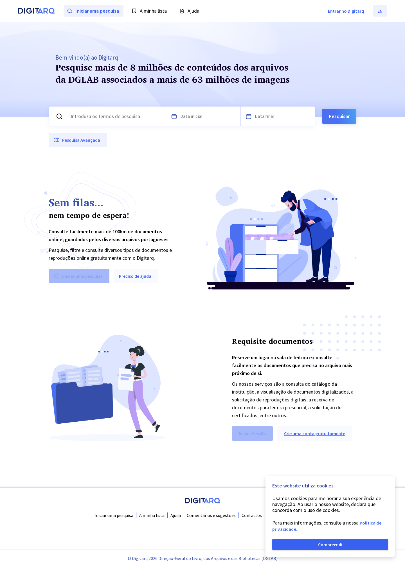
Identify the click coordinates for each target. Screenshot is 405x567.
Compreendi (330, 544)
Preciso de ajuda (135, 277)
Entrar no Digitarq (346, 11)
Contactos (252, 515)
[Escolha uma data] (174, 117)
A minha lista (152, 515)
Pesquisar (339, 117)
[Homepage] (36, 11)
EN (379, 11)
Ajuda (175, 515)
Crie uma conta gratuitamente (314, 434)
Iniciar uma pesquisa (113, 515)
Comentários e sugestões (211, 515)
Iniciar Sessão (252, 434)
